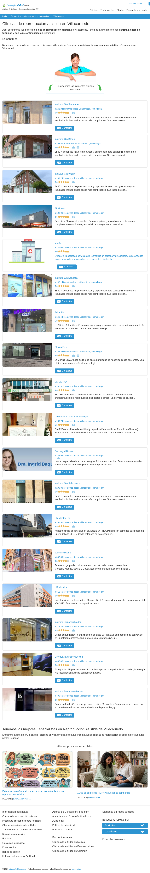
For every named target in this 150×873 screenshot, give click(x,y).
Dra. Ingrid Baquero (65, 451)
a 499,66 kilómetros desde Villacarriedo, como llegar (79, 696)
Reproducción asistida (13, 834)
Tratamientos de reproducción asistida (22, 829)
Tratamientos (107, 10)
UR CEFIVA (61, 382)
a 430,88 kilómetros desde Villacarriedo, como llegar (79, 661)
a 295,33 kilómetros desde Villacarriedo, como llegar (79, 488)
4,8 (62, 700)
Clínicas (94, 10)
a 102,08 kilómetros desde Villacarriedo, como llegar (79, 213)
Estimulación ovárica (21, 799)
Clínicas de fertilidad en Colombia (69, 851)
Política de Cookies (62, 829)
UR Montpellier (62, 518)
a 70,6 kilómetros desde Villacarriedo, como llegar (78, 143)
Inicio (4, 16)
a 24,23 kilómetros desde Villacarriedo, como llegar (78, 109)
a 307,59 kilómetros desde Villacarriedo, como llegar (79, 557)
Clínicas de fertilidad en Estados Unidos (73, 846)
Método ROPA (94, 797)
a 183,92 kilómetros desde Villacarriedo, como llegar (79, 455)
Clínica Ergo (61, 347)
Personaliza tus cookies (113, 839)
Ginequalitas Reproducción (69, 657)
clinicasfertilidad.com (17, 869)
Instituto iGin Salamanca (67, 483)
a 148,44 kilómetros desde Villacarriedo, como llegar (79, 317)
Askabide (59, 312)
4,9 (62, 355)
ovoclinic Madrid (63, 552)
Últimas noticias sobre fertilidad (18, 856)
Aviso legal (58, 821)
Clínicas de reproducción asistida (19, 816)
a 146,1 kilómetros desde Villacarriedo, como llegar (78, 282)
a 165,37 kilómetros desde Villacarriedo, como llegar (79, 386)
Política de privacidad (63, 825)
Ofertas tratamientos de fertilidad (19, 825)
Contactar (64, 128)
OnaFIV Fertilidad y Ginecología (71, 416)
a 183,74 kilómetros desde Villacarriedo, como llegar (79, 421)
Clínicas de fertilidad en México (68, 842)
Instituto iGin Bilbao (65, 139)
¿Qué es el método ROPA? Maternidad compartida (103, 793)
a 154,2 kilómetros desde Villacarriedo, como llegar (78, 351)
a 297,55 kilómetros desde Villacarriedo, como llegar (79, 522)
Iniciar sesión (135, 3)
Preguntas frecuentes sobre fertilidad (21, 821)
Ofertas (120, 10)
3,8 (62, 561)
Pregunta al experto (136, 10)
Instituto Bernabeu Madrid (68, 622)
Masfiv (58, 243)
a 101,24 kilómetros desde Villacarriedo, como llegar (79, 178)
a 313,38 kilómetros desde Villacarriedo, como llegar (79, 626)
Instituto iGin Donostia (66, 278)
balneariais (76, 869)
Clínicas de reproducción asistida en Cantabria (30, 16)
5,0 (62, 113)
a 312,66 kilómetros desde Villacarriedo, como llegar (79, 592)
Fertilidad (7, 838)
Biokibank (60, 208)
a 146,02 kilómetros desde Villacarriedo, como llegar (79, 247)
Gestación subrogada (13, 843)
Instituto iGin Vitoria (65, 174)
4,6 (62, 217)
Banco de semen (11, 852)
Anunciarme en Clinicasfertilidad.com (71, 816)
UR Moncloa (61, 587)
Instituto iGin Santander (67, 104)
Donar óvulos (9, 847)
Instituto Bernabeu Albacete (69, 691)
